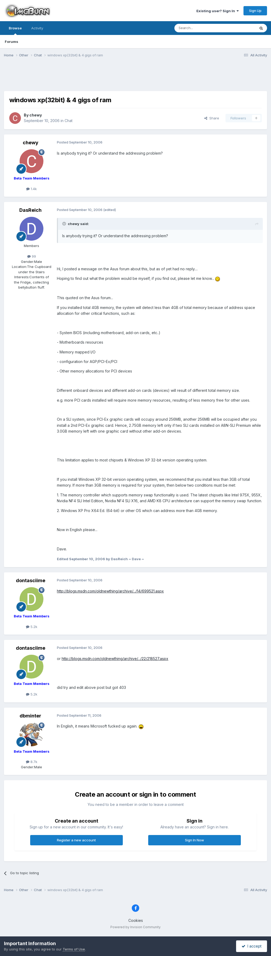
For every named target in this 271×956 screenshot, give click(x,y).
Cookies (135, 920)
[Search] (201, 28)
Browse (15, 30)
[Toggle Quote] (64, 224)
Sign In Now (194, 840)
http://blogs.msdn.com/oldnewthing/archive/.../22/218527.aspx (115, 658)
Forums (11, 41)
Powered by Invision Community (135, 927)
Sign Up (255, 10)
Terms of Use (74, 949)
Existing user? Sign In (217, 11)
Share (211, 118)
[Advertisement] (135, 77)
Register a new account (76, 840)
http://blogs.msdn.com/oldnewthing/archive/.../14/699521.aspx (110, 591)
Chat (69, 120)
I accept (251, 946)
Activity (37, 28)
